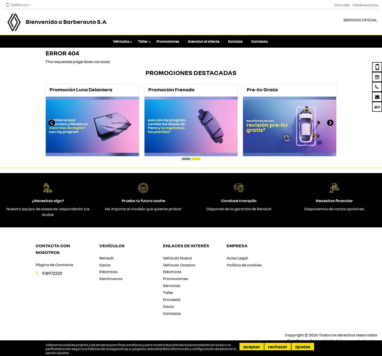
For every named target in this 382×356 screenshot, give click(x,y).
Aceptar (251, 346)
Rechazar (277, 346)
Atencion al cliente (203, 41)
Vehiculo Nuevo (177, 257)
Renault (106, 257)
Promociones (167, 41)
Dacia (104, 264)
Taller (143, 41)
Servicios (171, 285)
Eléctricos (108, 271)
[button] (186, 158)
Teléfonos (17, 4)
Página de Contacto (54, 264)
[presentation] (52, 123)
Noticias (235, 41)
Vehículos (121, 41)
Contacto (259, 41)
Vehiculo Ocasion (179, 264)
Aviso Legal (237, 257)
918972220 (52, 273)
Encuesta (171, 299)
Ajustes (302, 346)
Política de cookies (244, 264)
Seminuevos (110, 278)
